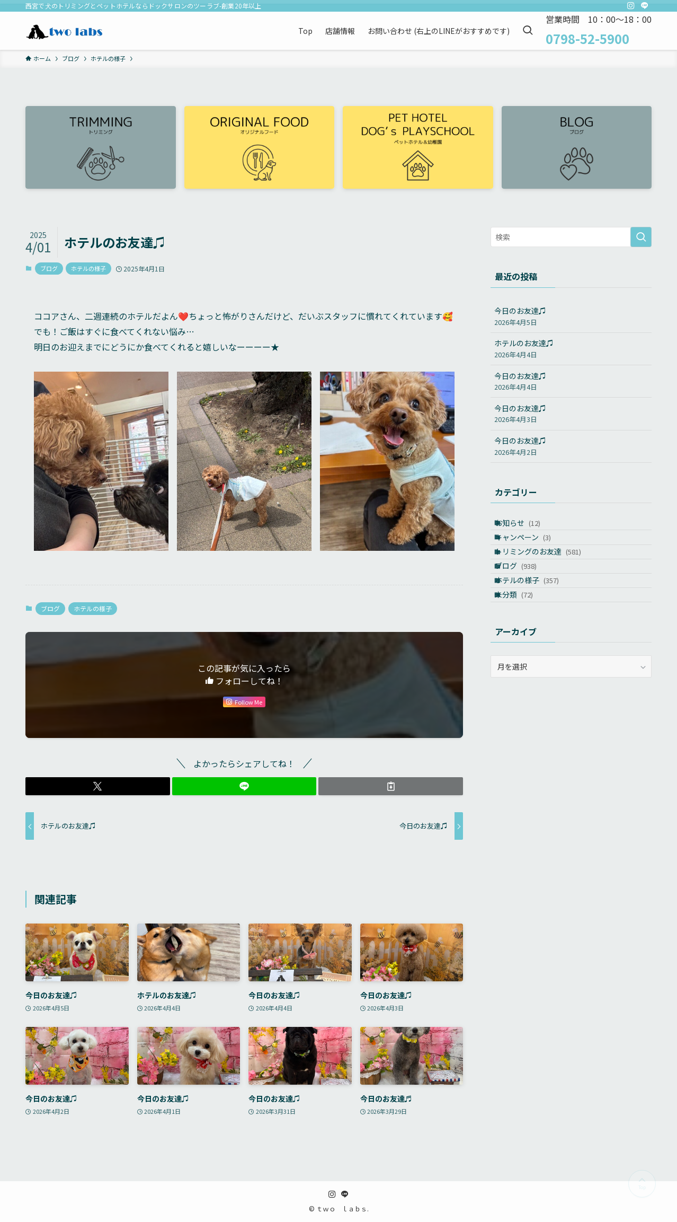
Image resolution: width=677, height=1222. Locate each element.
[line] (645, 6)
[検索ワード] (571, 237)
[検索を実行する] (641, 237)
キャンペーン (532, 548)
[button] (97, 786)
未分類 (523, 636)
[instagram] (631, 6)
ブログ (49, 268)
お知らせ (526, 526)
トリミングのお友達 (547, 570)
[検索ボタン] (527, 31)
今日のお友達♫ (571, 316)
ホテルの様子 (88, 268)
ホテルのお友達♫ (571, 348)
